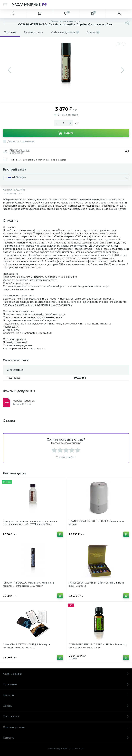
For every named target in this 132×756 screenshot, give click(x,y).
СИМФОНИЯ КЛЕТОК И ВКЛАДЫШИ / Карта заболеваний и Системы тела (26, 646)
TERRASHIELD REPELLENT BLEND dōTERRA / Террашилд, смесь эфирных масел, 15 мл (98, 646)
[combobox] (9, 177)
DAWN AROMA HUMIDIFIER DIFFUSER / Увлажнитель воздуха (96, 523)
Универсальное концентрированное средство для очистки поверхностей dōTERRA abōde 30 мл (30, 523)
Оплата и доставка (66, 727)
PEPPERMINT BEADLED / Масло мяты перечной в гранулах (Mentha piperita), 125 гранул (28, 584)
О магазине (66, 684)
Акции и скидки (66, 673)
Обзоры (66, 705)
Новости (66, 695)
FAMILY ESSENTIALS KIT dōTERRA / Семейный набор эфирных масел (96, 584)
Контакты (66, 737)
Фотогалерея (66, 716)
